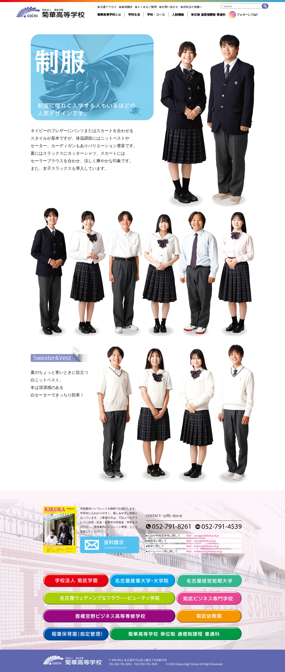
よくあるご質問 (146, 7)
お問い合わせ (168, 7)
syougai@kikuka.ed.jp (206, 535)
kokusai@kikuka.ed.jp (206, 546)
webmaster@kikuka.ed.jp (208, 551)
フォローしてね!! (243, 14)
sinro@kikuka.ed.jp (205, 540)
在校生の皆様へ (191, 7)
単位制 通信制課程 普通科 (208, 15)
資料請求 (125, 7)
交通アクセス (106, 7)
